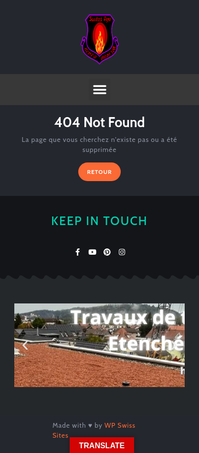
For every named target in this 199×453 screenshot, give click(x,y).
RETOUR (103, 168)
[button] (99, 89)
